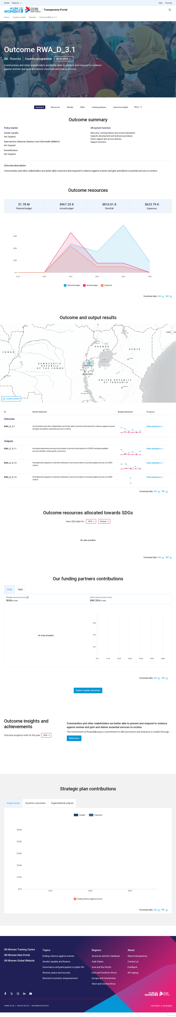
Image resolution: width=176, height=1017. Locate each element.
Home (6, 22)
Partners (121, 12)
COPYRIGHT (155, 1010)
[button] (89, 367)
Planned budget (73, 290)
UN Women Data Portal (17, 959)
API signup (133, 977)
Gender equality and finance (56, 966)
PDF (167, 301)
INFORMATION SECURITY (40, 1010)
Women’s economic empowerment (60, 983)
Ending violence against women (89, 903)
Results (108, 12)
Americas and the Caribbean (106, 960)
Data (160, 3)
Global (6, 3)
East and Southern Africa (104, 977)
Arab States (97, 966)
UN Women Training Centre (19, 954)
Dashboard (157, 12)
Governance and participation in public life (63, 972)
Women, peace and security (56, 977)
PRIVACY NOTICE (23, 1010)
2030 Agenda (138, 12)
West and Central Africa (103, 988)
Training (168, 3)
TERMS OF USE (9, 1010)
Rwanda (32, 22)
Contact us (133, 966)
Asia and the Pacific (101, 972)
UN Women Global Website (19, 965)
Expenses (108, 290)
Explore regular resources (88, 695)
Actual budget (92, 290)
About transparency (137, 960)
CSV (159, 301)
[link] (159, 435)
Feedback (132, 972)
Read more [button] (74, 743)
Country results (19, 22)
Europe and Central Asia (104, 983)
